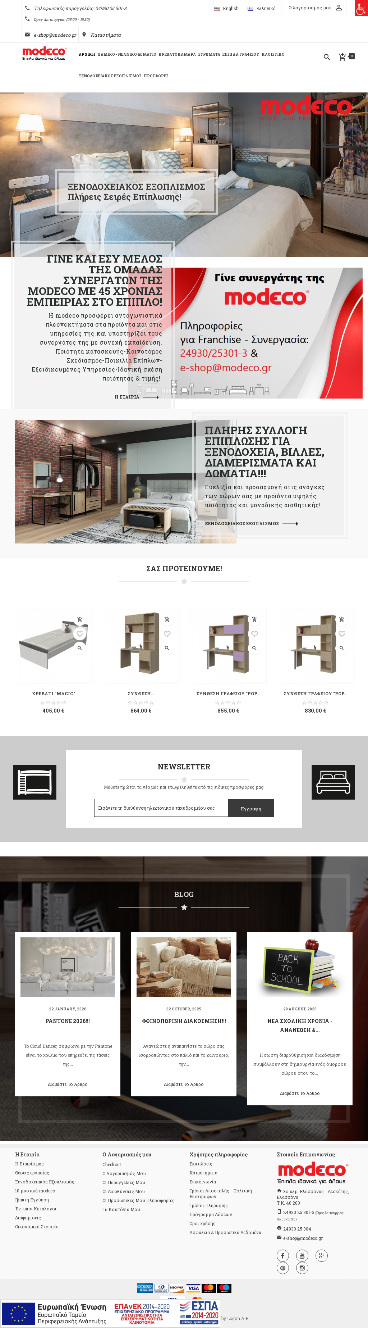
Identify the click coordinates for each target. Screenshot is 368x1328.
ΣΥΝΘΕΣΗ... (141, 693)
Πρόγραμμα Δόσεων (210, 1214)
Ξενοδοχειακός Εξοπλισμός (44, 1181)
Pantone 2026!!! (68, 1021)
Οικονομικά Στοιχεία (37, 1226)
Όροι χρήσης (202, 1223)
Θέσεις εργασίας (32, 1172)
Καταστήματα (106, 35)
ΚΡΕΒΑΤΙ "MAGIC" (53, 693)
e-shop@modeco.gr (55, 35)
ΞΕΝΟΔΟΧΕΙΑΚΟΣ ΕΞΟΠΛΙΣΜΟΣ (242, 523)
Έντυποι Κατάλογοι (35, 1208)
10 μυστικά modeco (35, 1190)
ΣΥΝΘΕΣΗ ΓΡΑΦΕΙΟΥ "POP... (228, 693)
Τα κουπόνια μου (121, 1209)
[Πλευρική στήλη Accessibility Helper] (360, 8)
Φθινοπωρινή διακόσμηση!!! (184, 1021)
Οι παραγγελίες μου (123, 1182)
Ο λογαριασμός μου (124, 1173)
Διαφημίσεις (28, 1217)
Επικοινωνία (202, 1181)
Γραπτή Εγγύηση (32, 1199)
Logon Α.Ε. (238, 1318)
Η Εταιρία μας (29, 1163)
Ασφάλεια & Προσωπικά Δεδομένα (225, 1232)
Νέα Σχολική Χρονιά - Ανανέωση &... (299, 1025)
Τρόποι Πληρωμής (208, 1205)
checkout (111, 1164)
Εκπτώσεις (200, 1163)
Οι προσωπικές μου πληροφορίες (138, 1200)
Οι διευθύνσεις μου (123, 1191)
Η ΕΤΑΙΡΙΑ (127, 397)
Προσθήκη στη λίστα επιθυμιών (79, 633)
